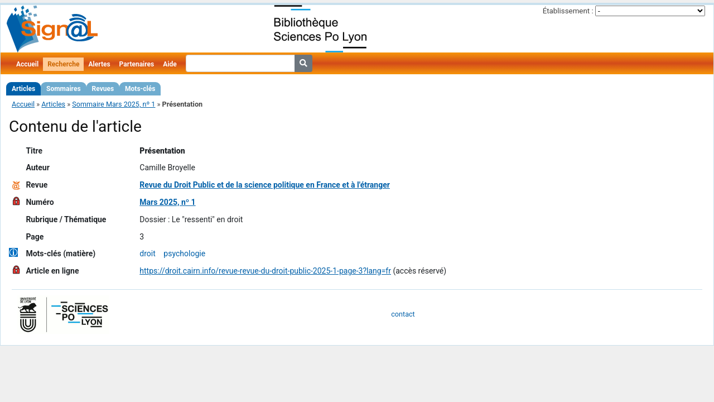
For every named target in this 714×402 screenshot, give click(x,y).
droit (147, 253)
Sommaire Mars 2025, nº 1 (113, 104)
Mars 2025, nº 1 (167, 202)
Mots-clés (140, 89)
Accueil (27, 64)
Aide (169, 64)
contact (402, 314)
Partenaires (137, 64)
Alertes (99, 64)
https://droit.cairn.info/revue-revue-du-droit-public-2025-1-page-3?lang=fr (265, 270)
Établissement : (568, 11)
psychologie (184, 253)
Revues (103, 89)
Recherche (63, 64)
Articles (23, 89)
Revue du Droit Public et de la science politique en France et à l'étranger (264, 184)
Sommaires (63, 89)
